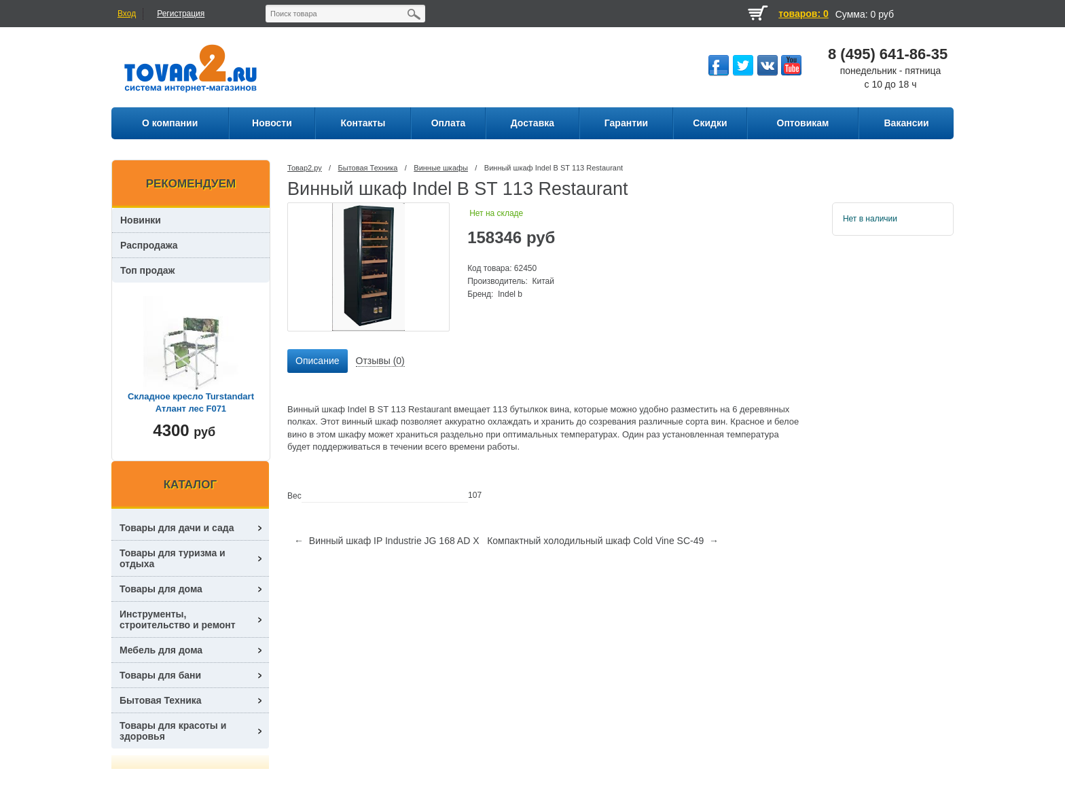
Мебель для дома (161, 650)
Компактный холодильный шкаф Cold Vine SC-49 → (603, 540)
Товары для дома (161, 588)
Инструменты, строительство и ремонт (178, 619)
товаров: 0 (803, 13)
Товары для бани (160, 675)
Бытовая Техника (368, 168)
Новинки (140, 220)
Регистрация (180, 13)
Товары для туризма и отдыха (172, 558)
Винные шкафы (441, 168)
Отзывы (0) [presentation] (380, 360)
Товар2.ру (304, 168)
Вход (127, 13)
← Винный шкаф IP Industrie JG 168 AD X (386, 540)
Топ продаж (147, 270)
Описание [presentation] (317, 360)
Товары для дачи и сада (177, 527)
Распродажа (149, 245)
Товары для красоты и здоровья (173, 731)
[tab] (317, 361)
